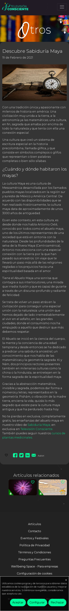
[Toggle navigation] (62, 6)
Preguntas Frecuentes (34, 559)
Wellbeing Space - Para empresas (34, 566)
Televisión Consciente (36, 429)
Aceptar (18, 602)
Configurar (37, 602)
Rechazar (57, 602)
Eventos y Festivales (34, 538)
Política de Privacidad (34, 545)
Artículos (34, 524)
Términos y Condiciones (34, 552)
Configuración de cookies (34, 573)
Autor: (41, 455)
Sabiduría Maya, (39, 425)
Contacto (34, 531)
